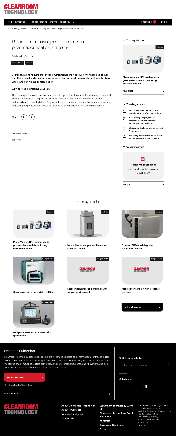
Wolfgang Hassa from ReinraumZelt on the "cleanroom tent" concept (145, 137)
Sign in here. (27, 385)
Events (53, 22)
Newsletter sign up (72, 414)
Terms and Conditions (112, 425)
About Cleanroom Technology (78, 405)
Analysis (29, 63)
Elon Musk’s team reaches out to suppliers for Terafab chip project (145, 112)
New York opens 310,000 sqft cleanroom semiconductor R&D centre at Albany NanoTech (143, 121)
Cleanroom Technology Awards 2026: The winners (146, 129)
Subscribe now (132, 307)
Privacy (104, 429)
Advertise (105, 420)
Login (164, 22)
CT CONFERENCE (39, 22)
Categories (21, 22)
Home (9, 22)
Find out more (11, 394)
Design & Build (17, 63)
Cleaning (159, 47)
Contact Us (67, 418)
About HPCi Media (71, 410)
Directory (65, 22)
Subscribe (148, 22)
